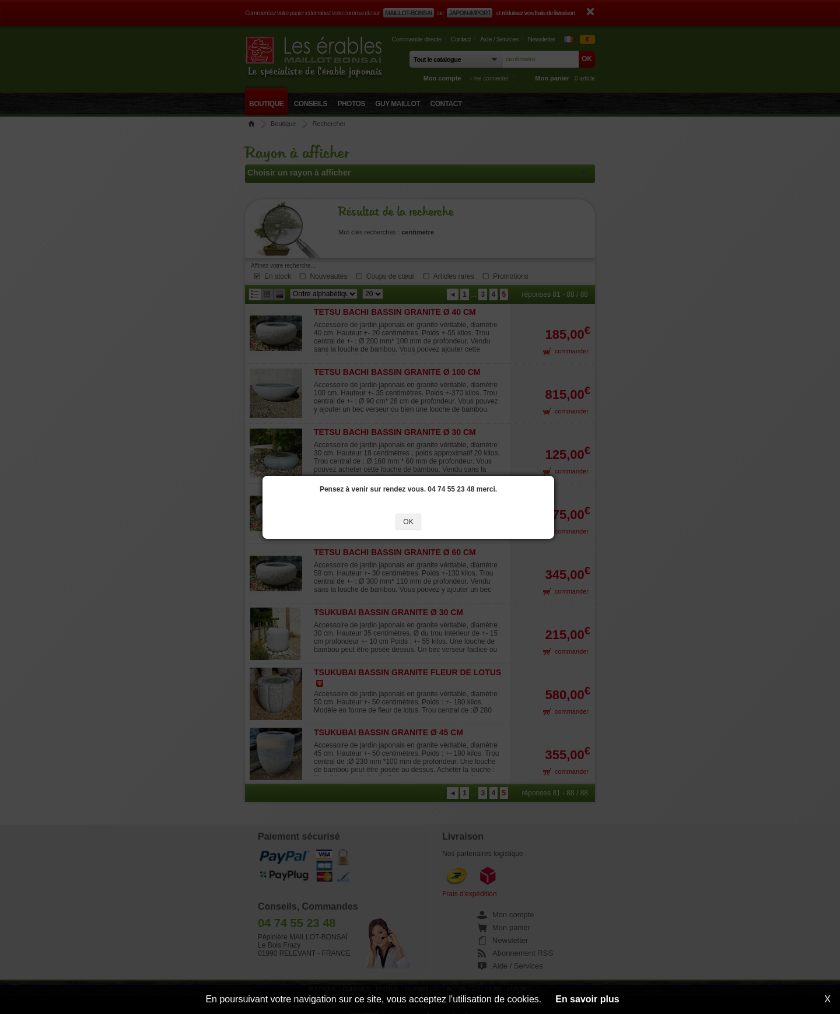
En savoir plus (587, 999)
